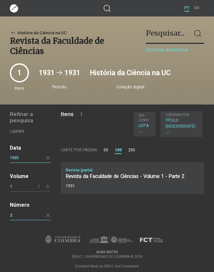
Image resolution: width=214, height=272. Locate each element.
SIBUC (109, 266)
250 (131, 150)
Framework (130, 266)
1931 (14, 157)
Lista (143, 124)
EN (196, 8)
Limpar (17, 131)
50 (106, 150)
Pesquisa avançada (167, 49)
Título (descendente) (180, 124)
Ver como (143, 118)
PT (186, 8)
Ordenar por (177, 115)
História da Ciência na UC (38, 32)
